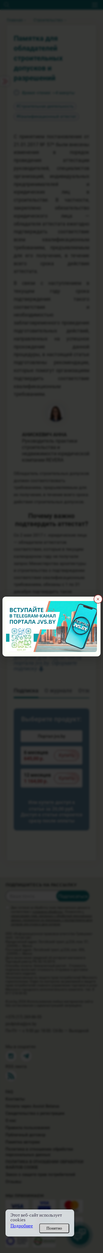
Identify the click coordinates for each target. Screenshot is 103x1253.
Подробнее (21, 1225)
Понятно (54, 1228)
